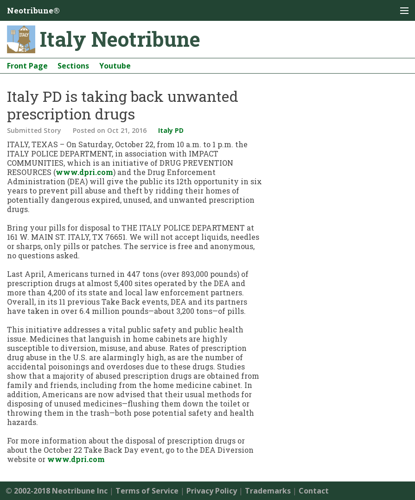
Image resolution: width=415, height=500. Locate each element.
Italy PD (171, 130)
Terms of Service (147, 491)
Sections (73, 66)
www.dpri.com (84, 172)
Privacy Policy (211, 491)
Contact (314, 491)
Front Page (27, 66)
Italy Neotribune (120, 38)
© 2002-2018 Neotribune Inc (57, 491)
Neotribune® (33, 10)
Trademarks (268, 491)
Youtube (115, 66)
